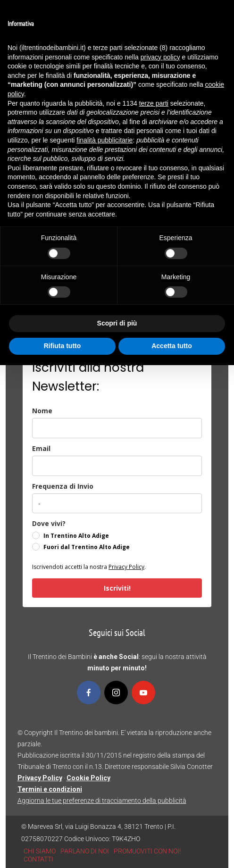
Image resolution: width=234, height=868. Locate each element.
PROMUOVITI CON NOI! (147, 851)
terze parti (153, 103)
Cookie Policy (88, 778)
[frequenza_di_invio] (117, 503)
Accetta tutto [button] (171, 346)
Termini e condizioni (49, 789)
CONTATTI (38, 859)
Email (41, 448)
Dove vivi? (49, 523)
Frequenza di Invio (62, 486)
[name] (117, 428)
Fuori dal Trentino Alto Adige (86, 547)
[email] (117, 466)
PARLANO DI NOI (84, 851)
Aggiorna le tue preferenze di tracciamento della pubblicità (101, 800)
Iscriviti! (117, 588)
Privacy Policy (126, 567)
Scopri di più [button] (117, 323)
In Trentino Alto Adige (76, 536)
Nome (42, 410)
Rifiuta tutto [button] (62, 346)
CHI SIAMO (40, 851)
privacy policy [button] (160, 57)
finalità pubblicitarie (104, 140)
